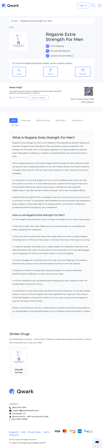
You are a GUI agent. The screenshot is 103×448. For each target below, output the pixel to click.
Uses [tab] (13, 120)
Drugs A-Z (14, 432)
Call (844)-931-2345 (18, 97)
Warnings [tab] (26, 120)
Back (11, 27)
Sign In (83, 5)
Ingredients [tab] (77, 120)
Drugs (14, 21)
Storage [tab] (15, 125)
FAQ (23, 432)
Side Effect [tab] (60, 120)
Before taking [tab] (43, 120)
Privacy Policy (34, 432)
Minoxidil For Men (19, 371)
